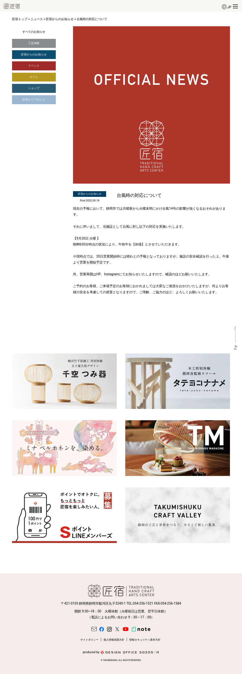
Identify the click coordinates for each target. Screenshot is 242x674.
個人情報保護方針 (114, 639)
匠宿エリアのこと (33, 99)
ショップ (33, 88)
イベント (33, 65)
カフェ (34, 77)
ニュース (36, 19)
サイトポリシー (89, 639)
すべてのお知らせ (33, 31)
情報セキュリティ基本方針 (144, 639)
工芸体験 (33, 43)
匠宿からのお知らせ (59, 19)
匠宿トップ (19, 19)
